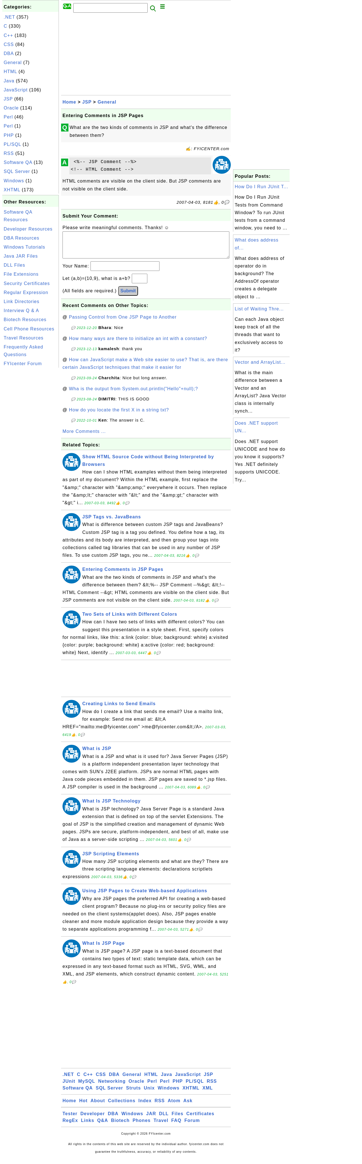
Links (87, 1126)
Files (177, 1119)
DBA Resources (21, 238)
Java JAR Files (21, 256)
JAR (151, 1119)
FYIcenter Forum (23, 363)
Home (69, 102)
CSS (9, 44)
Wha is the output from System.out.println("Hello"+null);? (133, 394)
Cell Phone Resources (29, 328)
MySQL (86, 1086)
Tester (70, 1119)
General (13, 62)
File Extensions (21, 274)
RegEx (70, 1126)
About (97, 1106)
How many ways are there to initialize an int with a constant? (138, 344)
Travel (161, 1126)
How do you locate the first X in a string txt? (119, 415)
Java (9, 80)
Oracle (11, 108)
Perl (8, 117)
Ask (187, 1106)
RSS (9, 153)
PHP (9, 135)
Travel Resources (24, 338)
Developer (92, 1119)
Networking (112, 1086)
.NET (9, 17)
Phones (142, 1126)
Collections (121, 1106)
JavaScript (16, 89)
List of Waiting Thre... (259, 308)
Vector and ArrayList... (260, 362)
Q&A (102, 1126)
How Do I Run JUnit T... (261, 186)
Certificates (200, 1119)
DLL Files (14, 265)
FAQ (176, 1126)
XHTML (12, 189)
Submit (128, 296)
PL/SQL (12, 144)
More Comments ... (84, 437)
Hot (83, 1106)
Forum (192, 1126)
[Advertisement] (30, 453)
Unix (149, 1093)
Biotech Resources (25, 319)
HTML (10, 71)
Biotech (120, 1126)
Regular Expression (26, 292)
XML (207, 1093)
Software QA (18, 162)
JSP (8, 99)
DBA (9, 53)
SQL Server (17, 171)
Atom (174, 1106)
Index (145, 1106)
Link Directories (21, 301)
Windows (14, 180)
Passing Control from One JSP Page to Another (123, 322)
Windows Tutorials (24, 247)
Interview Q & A (21, 310)
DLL (164, 1119)
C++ (8, 35)
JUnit (69, 1086)
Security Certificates (27, 283)
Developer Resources (28, 229)
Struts (133, 1093)
